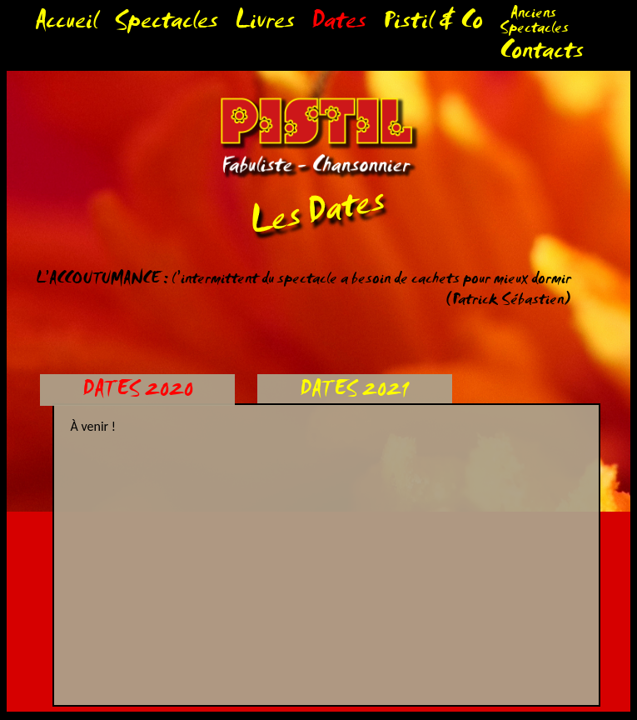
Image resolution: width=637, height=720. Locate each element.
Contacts (542, 54)
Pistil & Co (433, 24)
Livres (265, 24)
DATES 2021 (354, 392)
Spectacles (166, 24)
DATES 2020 (137, 392)
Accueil (66, 24)
